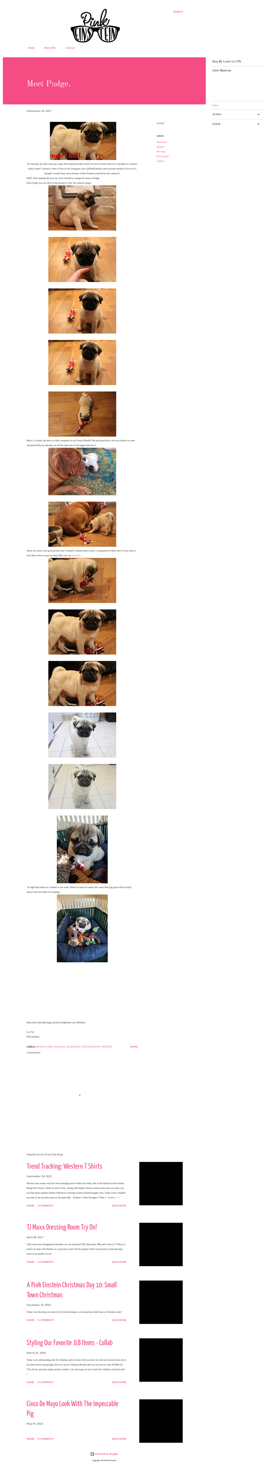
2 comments (45, 1320)
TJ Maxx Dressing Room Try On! (62, 1227)
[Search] (178, 11)
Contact (68, 47)
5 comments (45, 1261)
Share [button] (160, 123)
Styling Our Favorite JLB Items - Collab (70, 1343)
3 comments (45, 1205)
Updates (161, 161)
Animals (160, 147)
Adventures (162, 142)
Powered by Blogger (104, 1453)
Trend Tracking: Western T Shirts (64, 1166)
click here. (76, 555)
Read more (119, 1205)
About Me (48, 47)
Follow (215, 105)
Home (29, 47)
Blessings (161, 151)
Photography (163, 156)
